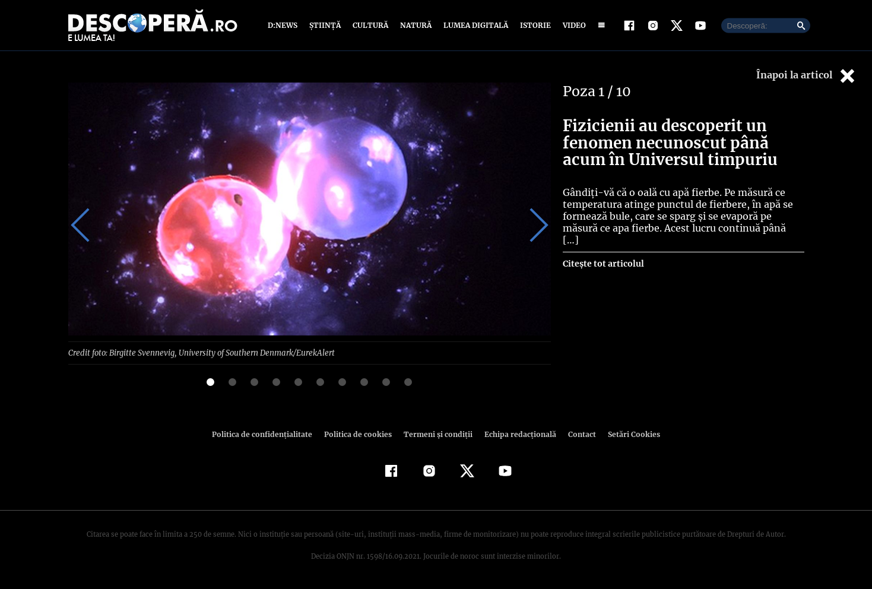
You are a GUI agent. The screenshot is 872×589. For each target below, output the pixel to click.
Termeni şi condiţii (437, 433)
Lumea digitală (474, 25)
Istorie (533, 25)
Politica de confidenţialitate (268, 433)
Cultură (370, 25)
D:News (284, 25)
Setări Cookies (628, 433)
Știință (325, 25)
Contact (577, 433)
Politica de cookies (360, 433)
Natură (414, 25)
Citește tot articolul (603, 251)
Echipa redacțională (517, 433)
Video (572, 25)
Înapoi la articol (806, 76)
